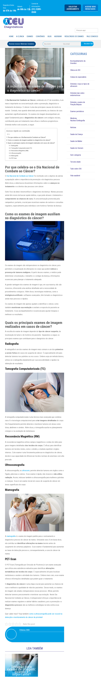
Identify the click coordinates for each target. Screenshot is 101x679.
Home (11, 36)
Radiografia (14, 145)
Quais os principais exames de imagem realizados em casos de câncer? (31, 143)
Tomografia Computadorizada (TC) (21, 148)
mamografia (11, 536)
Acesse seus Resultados (90, 8)
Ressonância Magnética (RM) (19, 150)
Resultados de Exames (74, 36)
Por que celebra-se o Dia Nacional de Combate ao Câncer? (27, 137)
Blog (49, 36)
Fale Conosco (92, 36)
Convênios (40, 36)
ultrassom (26, 470)
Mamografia (14, 156)
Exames (30, 36)
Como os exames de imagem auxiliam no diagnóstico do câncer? (29, 140)
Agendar (58, 36)
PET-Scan (14, 158)
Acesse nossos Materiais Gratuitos (21, 44)
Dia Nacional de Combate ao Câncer (20, 176)
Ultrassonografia (16, 153)
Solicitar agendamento (73, 8)
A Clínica (20, 36)
